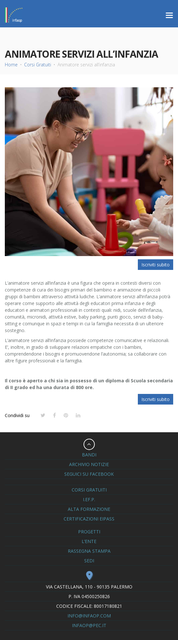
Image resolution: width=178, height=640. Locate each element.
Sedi (89, 561)
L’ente (89, 541)
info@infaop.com (89, 616)
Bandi (89, 455)
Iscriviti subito (155, 265)
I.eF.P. (89, 499)
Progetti (89, 532)
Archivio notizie (89, 464)
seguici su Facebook (89, 474)
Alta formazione (89, 509)
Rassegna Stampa (89, 551)
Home (11, 65)
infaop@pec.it (89, 625)
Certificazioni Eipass (89, 519)
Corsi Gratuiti (37, 65)
